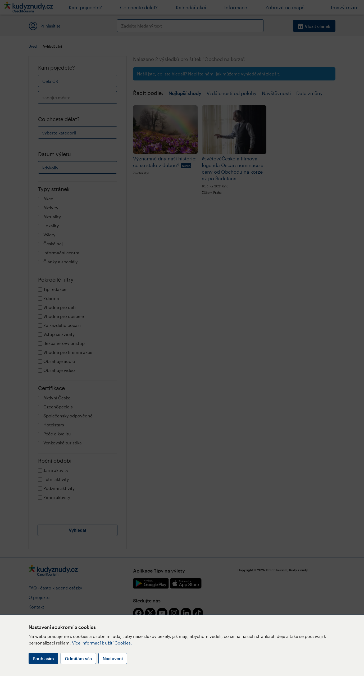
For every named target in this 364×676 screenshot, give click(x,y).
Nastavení (113, 658)
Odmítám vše (78, 658)
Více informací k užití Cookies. (102, 642)
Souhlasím (43, 658)
